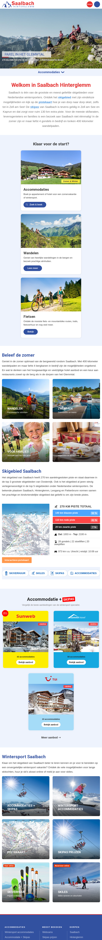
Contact (49, 935)
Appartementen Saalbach (18, 867)
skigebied (64, 97)
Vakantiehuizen (13, 882)
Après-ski (47, 882)
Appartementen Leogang (18, 877)
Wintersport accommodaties (19, 857)
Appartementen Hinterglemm (20, 872)
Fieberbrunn (76, 872)
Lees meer (64, 197)
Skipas (57, 498)
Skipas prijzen (49, 862)
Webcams (47, 857)
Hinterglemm (76, 862)
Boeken (89, 4)
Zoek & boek (17, 197)
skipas (34, 106)
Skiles (38, 498)
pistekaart (45, 102)
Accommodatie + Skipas (17, 862)
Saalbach (75, 857)
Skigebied (47, 877)
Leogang (74, 867)
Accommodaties (83, 498)
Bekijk (37, 257)
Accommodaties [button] (49, 72)
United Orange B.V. (15, 935)
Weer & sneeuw (50, 872)
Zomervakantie (12, 892)
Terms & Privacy (34, 935)
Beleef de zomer (50, 887)
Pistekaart (47, 867)
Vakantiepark (11, 887)
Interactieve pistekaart (17, 485)
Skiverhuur (14, 498)
